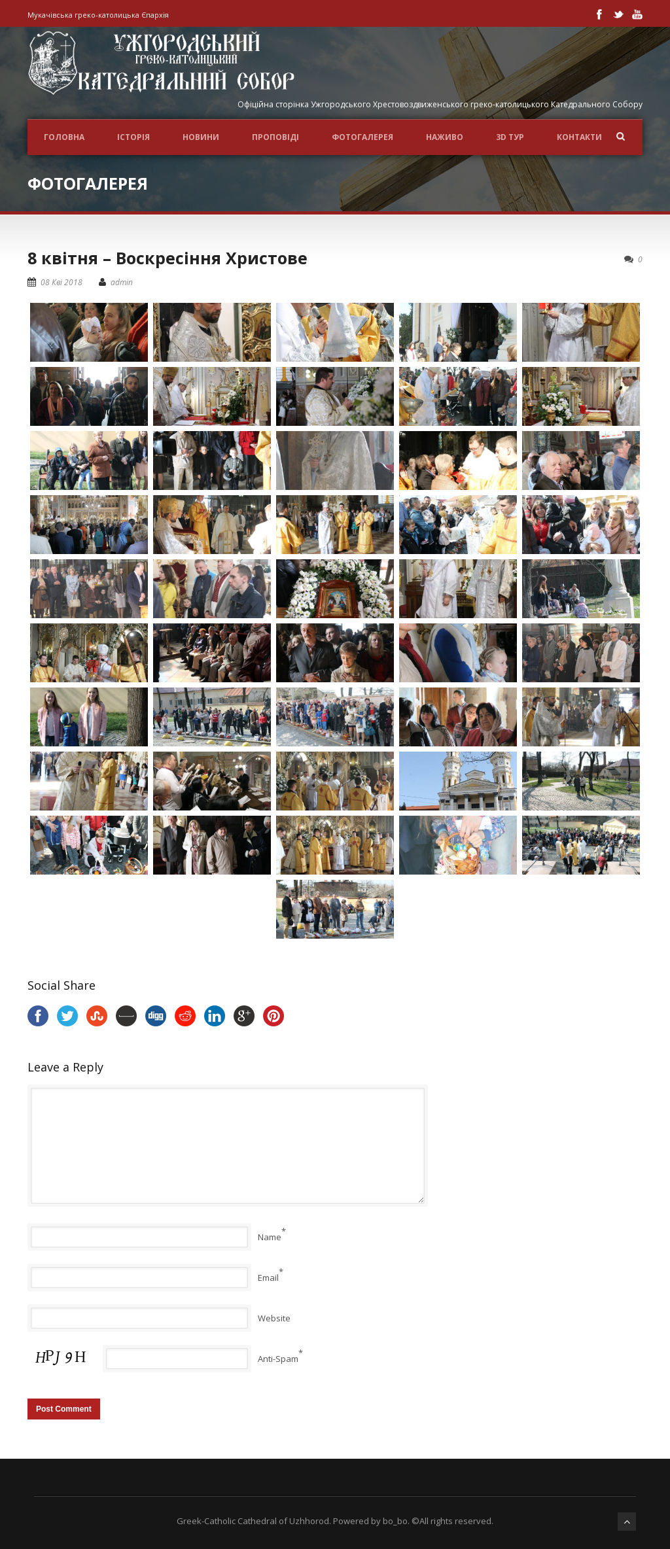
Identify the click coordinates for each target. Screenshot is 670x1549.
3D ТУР (510, 137)
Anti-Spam (278, 1359)
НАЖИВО (444, 137)
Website (274, 1318)
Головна (64, 137)
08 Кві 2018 (61, 282)
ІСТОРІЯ (133, 137)
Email (268, 1277)
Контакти (579, 137)
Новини (201, 137)
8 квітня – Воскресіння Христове (167, 258)
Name (269, 1237)
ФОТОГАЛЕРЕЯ (362, 137)
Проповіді (275, 137)
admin (122, 282)
